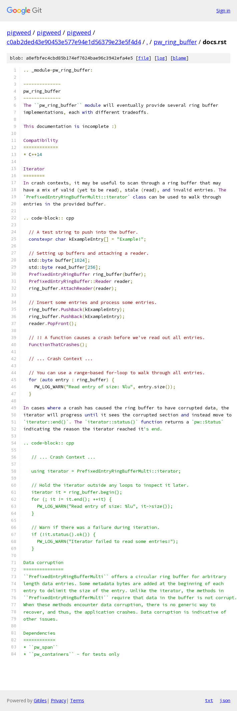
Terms (77, 700)
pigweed (19, 32)
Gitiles (40, 700)
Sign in (223, 10)
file (143, 58)
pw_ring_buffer (175, 42)
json (225, 700)
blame (179, 58)
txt (209, 700)
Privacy (58, 700)
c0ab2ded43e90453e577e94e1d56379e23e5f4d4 (74, 42)
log (161, 58)
